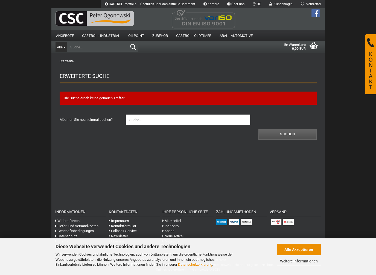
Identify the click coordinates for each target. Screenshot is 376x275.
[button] (257, 4)
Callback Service (123, 231)
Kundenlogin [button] (281, 4)
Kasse (168, 231)
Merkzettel (311, 4)
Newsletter (118, 236)
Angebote (65, 36)
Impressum (119, 221)
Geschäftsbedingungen (74, 231)
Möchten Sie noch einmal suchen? (86, 120)
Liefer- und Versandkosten (76, 226)
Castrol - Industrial (101, 36)
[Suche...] (61, 47)
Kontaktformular (122, 226)
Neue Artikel (172, 236)
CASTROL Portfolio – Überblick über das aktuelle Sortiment (150, 4)
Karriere (211, 4)
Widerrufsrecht (68, 221)
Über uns (235, 4)
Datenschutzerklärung (195, 264)
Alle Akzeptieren (298, 249)
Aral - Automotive (236, 36)
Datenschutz (66, 236)
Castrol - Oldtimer (193, 36)
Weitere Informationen (299, 261)
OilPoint (136, 36)
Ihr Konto (170, 226)
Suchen (287, 134)
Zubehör (160, 36)
